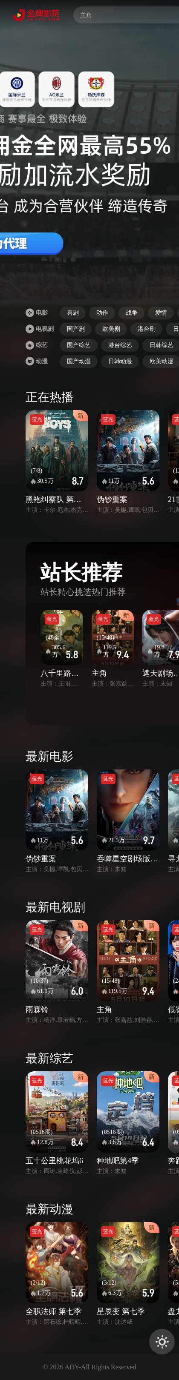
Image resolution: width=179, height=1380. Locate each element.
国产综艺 (79, 345)
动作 (102, 313)
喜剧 (73, 313)
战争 (132, 313)
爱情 (161, 313)
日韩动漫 (120, 361)
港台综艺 (120, 345)
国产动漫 (79, 361)
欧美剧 (111, 329)
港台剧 (147, 329)
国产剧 (76, 329)
